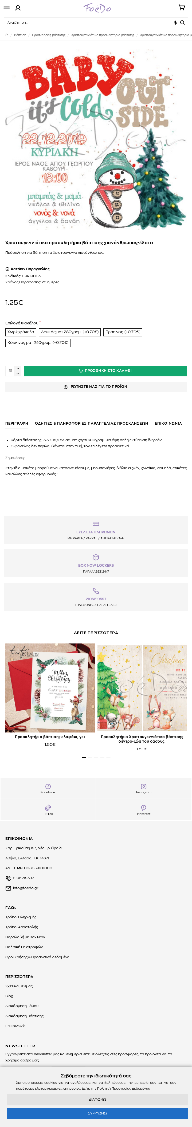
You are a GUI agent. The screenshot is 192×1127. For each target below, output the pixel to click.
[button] (84, 757)
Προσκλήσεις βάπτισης (48, 35)
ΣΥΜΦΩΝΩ (97, 1113)
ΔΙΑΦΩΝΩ (97, 1099)
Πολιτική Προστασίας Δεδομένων (124, 1088)
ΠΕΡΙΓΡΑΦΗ (16, 423)
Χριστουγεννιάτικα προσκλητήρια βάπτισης (102, 35)
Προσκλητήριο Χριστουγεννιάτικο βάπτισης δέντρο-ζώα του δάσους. (142, 739)
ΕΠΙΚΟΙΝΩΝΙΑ (168, 423)
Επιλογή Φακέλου (21, 323)
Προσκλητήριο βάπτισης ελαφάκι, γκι (50, 737)
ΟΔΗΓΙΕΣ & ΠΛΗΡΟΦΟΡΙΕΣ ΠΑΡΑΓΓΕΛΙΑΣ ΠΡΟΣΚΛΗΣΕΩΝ (91, 423)
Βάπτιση (20, 35)
